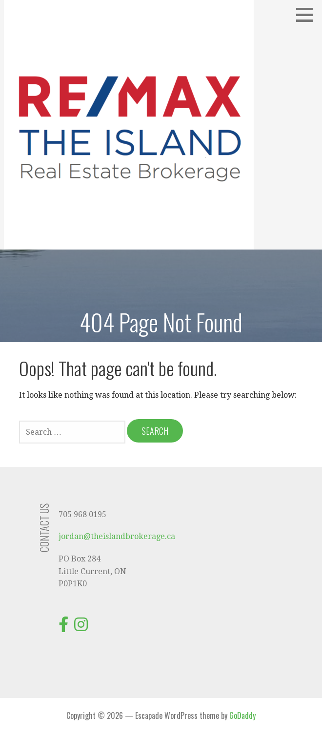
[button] (308, 14)
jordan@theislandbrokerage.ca (117, 536)
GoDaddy (242, 715)
